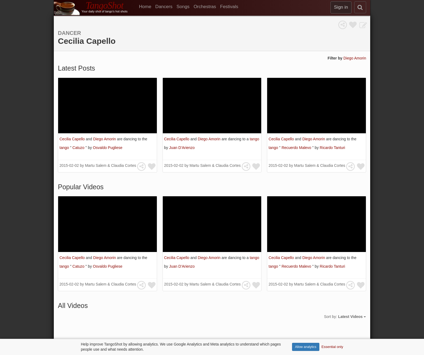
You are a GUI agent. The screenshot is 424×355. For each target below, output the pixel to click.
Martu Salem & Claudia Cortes (110, 165)
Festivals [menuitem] (229, 6)
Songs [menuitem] (183, 6)
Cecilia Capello (72, 139)
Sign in (341, 7)
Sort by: (345, 316)
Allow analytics (305, 347)
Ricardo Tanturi (332, 147)
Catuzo (78, 147)
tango (64, 147)
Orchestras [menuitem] (205, 6)
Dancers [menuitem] (163, 6)
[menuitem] (147, 7)
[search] (360, 7)
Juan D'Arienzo (182, 147)
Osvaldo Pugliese (107, 147)
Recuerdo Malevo (296, 147)
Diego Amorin (354, 58)
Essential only (332, 347)
